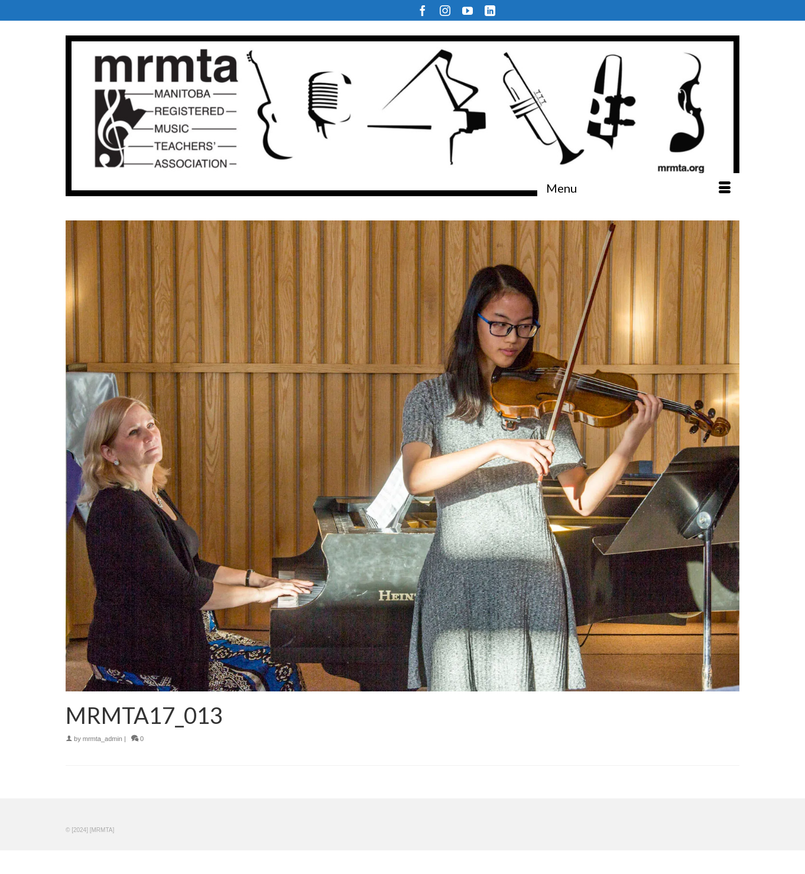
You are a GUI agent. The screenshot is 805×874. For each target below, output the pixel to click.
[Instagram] (445, 10)
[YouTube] (467, 10)
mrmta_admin (102, 738)
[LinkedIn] (490, 10)
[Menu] (638, 188)
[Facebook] (422, 10)
